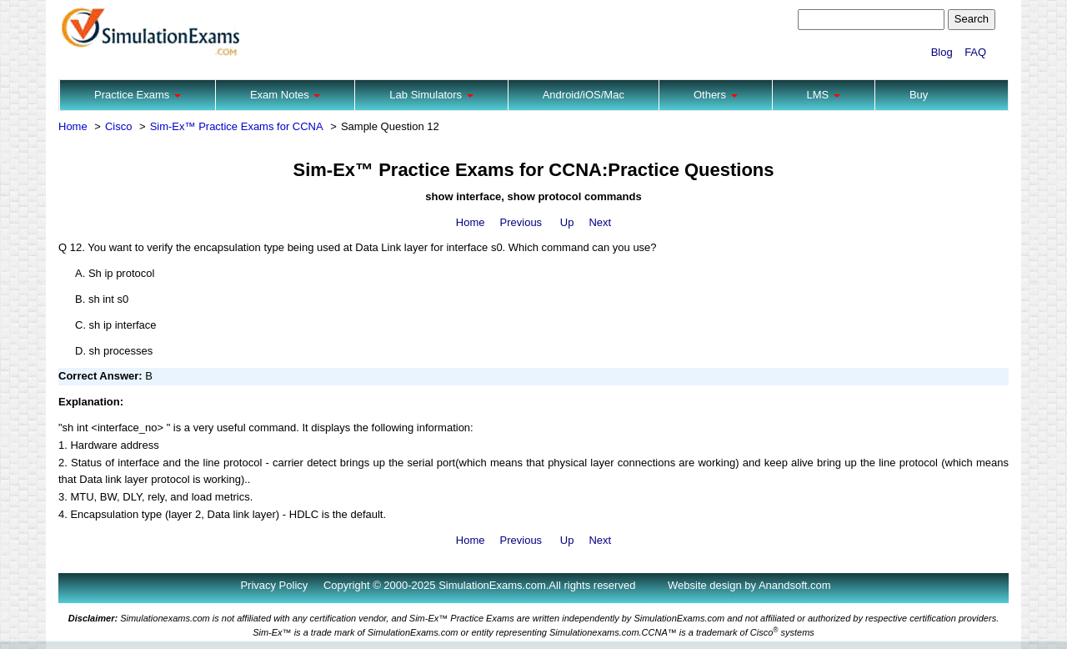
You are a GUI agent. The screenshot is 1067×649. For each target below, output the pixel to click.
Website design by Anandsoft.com (749, 585)
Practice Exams (137, 94)
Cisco (119, 126)
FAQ (975, 52)
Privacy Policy (274, 585)
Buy (918, 94)
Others (716, 94)
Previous (521, 222)
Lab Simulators (431, 94)
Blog (942, 52)
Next (600, 222)
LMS (823, 94)
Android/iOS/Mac (583, 94)
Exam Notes (285, 94)
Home (73, 126)
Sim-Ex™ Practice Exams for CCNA (236, 126)
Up (567, 222)
